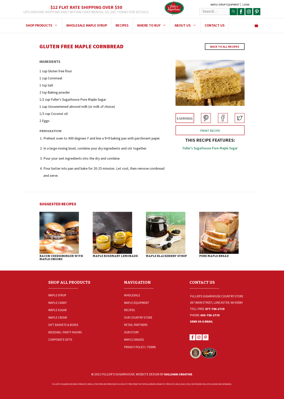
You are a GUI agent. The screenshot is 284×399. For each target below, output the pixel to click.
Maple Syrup (57, 295)
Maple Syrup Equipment (225, 4)
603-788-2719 (210, 315)
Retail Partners (136, 325)
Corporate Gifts (60, 339)
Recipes (122, 25)
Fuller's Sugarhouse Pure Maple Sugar (210, 148)
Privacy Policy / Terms (140, 347)
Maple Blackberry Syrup (166, 256)
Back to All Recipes (224, 46)
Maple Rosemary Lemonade (115, 256)
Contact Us (215, 25)
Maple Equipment (136, 303)
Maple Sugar (57, 310)
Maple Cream (57, 317)
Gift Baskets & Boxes (63, 325)
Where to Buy (153, 25)
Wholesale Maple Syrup (86, 25)
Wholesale (132, 295)
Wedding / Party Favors (65, 332)
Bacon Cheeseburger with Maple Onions (61, 257)
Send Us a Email (201, 321)
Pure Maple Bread (214, 256)
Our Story (131, 332)
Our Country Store (138, 317)
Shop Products (44, 25)
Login (246, 4)
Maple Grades (134, 339)
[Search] (233, 11)
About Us (187, 25)
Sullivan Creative (178, 374)
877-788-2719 (215, 309)
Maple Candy (57, 303)
